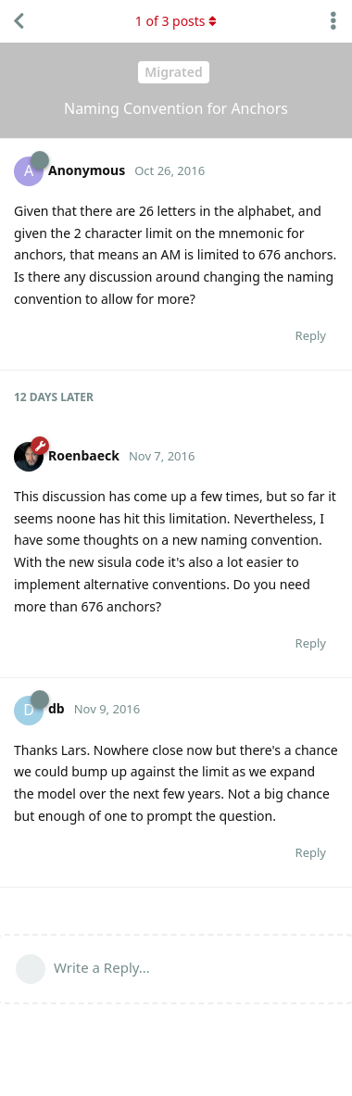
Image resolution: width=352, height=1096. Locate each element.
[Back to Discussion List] (18, 21)
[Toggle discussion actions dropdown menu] (333, 21)
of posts (176, 21)
